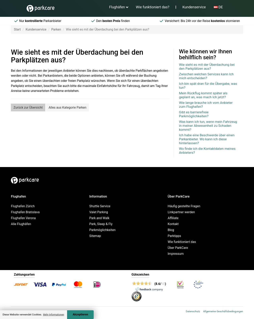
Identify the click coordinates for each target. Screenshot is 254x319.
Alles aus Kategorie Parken (67, 107)
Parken (56, 29)
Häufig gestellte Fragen (184, 206)
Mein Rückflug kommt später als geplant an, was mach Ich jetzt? (203, 95)
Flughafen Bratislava (25, 212)
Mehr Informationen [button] (53, 314)
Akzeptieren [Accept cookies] (80, 314)
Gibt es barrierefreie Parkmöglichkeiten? (194, 114)
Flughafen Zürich (23, 206)
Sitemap (95, 236)
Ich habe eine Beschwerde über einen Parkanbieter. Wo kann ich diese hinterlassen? (207, 139)
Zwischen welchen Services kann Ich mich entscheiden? (206, 76)
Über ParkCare (178, 248)
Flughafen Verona (23, 218)
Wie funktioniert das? (152, 7)
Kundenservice (194, 7)
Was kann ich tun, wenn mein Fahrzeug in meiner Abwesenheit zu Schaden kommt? (208, 126)
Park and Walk (99, 218)
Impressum (176, 254)
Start (17, 29)
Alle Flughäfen (21, 224)
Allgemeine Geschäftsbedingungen (223, 311)
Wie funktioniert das (182, 242)
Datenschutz (193, 311)
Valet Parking (98, 212)
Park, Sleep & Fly (101, 224)
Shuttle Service (99, 206)
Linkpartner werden (181, 212)
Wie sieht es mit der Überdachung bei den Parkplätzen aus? (207, 67)
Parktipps (174, 236)
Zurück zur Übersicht (28, 107)
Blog (171, 230)
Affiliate (173, 218)
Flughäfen (117, 7)
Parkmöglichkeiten (102, 230)
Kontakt (173, 224)
